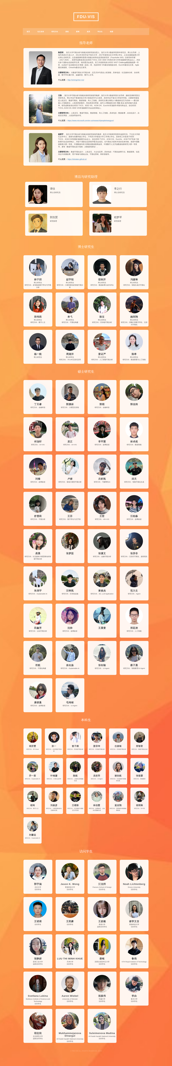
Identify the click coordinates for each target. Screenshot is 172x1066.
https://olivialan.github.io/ (77, 159)
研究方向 (54, 31)
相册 (111, 31)
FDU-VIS (86, 16)
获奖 (67, 31)
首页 (28, 31)
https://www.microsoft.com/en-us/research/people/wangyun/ (90, 120)
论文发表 (40, 31)
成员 (88, 31)
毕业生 (100, 31)
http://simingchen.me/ (75, 80)
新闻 (78, 31)
